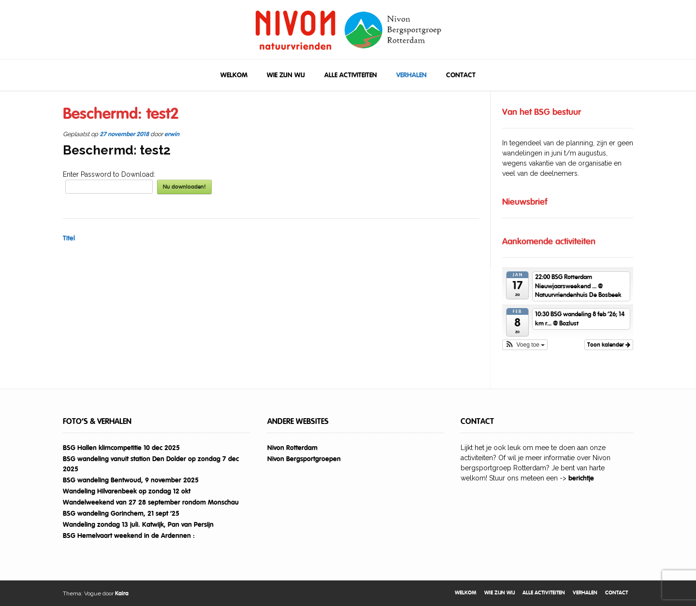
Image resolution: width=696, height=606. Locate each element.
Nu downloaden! (184, 186)
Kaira (122, 593)
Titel (69, 238)
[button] (525, 345)
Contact (461, 75)
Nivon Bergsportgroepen (304, 459)
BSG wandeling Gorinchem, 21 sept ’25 (121, 513)
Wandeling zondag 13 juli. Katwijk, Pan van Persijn (138, 524)
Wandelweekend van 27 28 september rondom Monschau (151, 502)
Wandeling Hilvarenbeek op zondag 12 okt (126, 491)
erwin (171, 134)
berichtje (581, 478)
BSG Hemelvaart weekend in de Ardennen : (129, 535)
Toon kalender (608, 344)
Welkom (233, 75)
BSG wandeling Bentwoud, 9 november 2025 (131, 480)
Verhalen (411, 75)
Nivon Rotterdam (292, 447)
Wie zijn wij (286, 75)
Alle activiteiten (350, 75)
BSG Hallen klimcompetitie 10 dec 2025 (121, 447)
